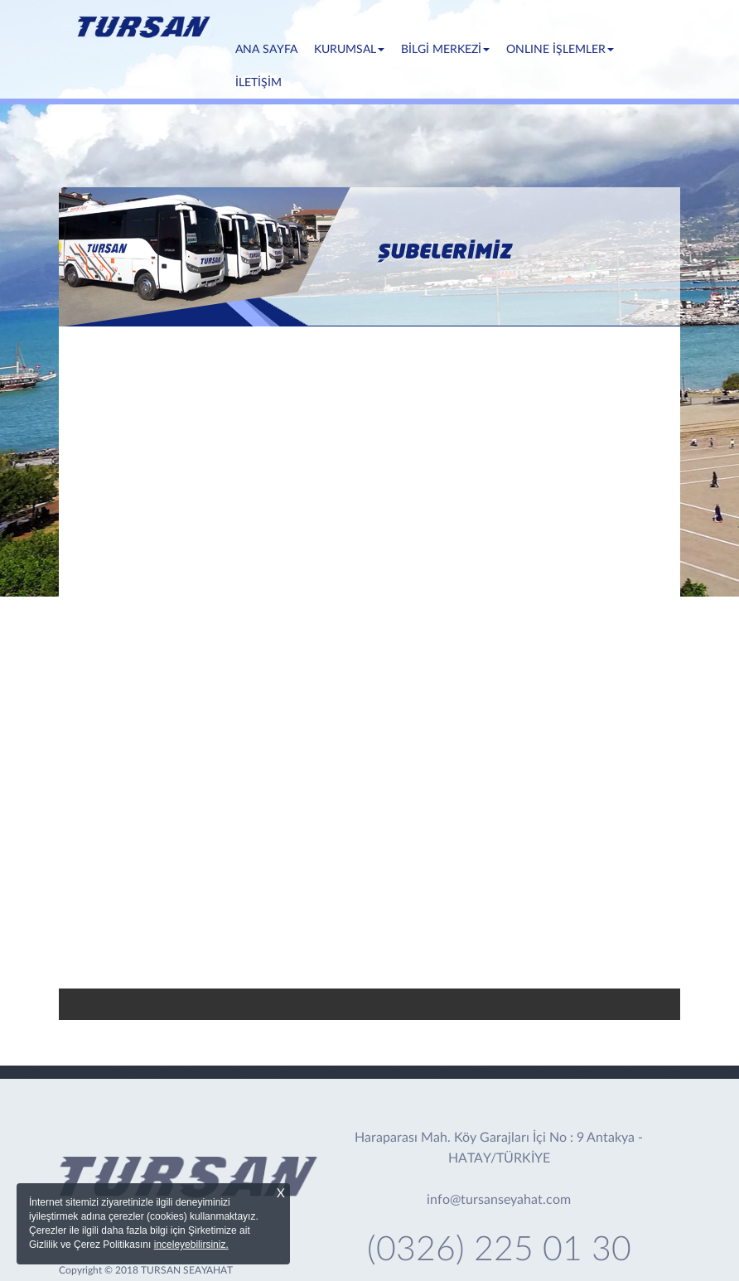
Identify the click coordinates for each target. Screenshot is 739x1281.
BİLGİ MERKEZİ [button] (445, 50)
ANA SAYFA (270, 48)
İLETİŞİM (258, 83)
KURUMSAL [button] (349, 50)
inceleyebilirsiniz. (191, 1244)
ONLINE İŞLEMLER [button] (560, 50)
